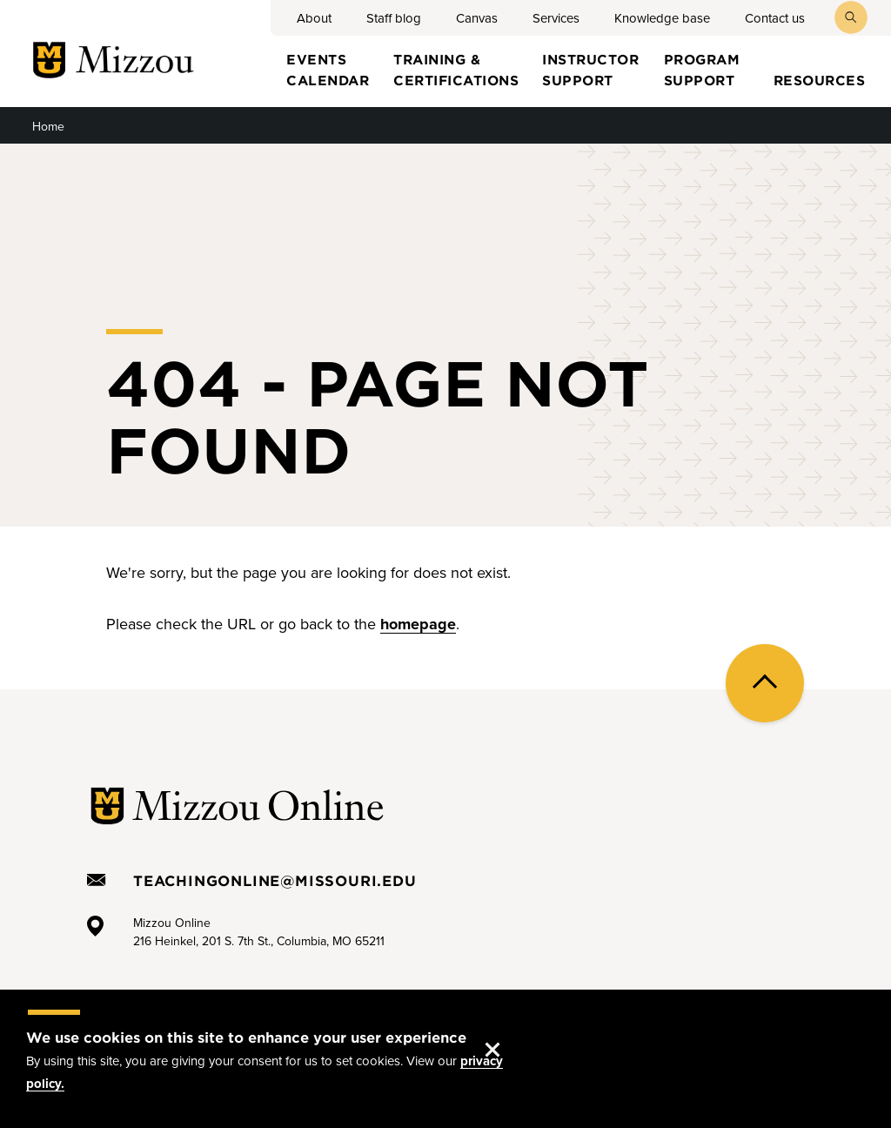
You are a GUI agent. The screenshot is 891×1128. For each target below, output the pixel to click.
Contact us (775, 18)
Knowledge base (662, 18)
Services (556, 18)
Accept (510, 1032)
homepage (418, 624)
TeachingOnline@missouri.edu (275, 880)
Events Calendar (327, 68)
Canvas (477, 18)
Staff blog (393, 18)
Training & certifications (456, 68)
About (314, 18)
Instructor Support (590, 68)
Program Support (702, 68)
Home (48, 126)
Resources (820, 79)
